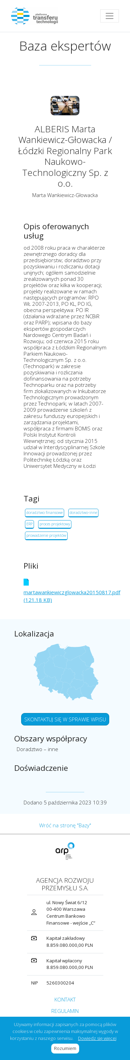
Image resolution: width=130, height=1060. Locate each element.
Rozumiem (66, 1048)
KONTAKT (65, 999)
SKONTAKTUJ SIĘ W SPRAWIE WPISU (65, 719)
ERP (29, 523)
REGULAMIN (65, 1010)
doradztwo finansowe (44, 512)
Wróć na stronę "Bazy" (65, 825)
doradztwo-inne (83, 512)
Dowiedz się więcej (97, 1038)
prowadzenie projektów (46, 535)
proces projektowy (55, 523)
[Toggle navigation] (109, 16)
